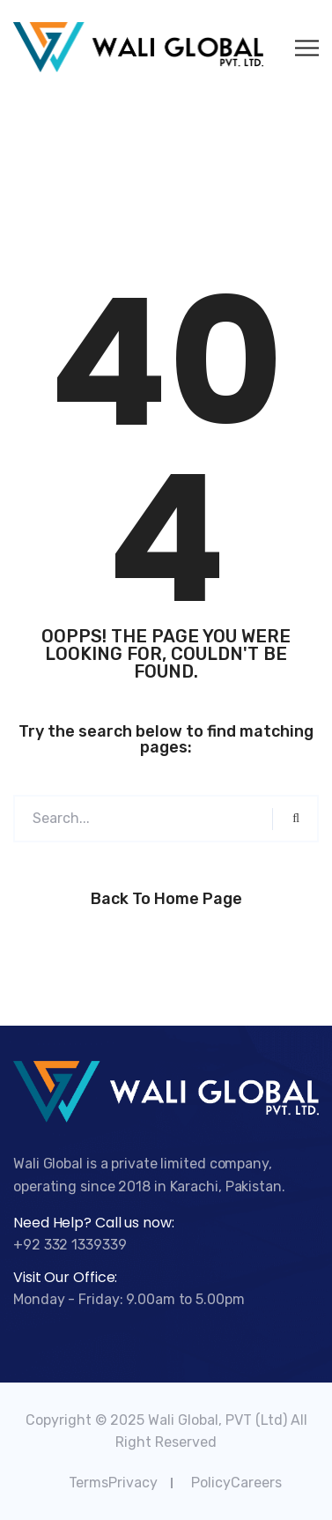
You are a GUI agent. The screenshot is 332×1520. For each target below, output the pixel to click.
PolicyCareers (236, 1482)
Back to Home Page (166, 898)
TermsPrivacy (113, 1482)
